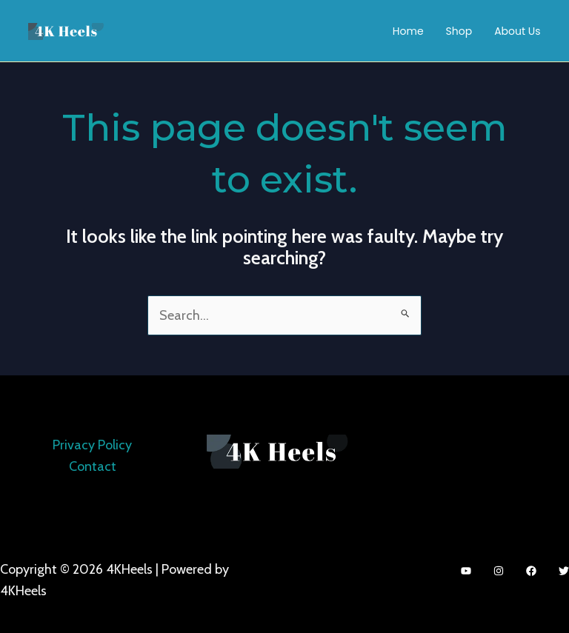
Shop (459, 31)
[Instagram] (498, 571)
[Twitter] (564, 571)
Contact (92, 466)
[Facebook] (531, 571)
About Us (517, 31)
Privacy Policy (92, 445)
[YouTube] (466, 571)
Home (408, 31)
